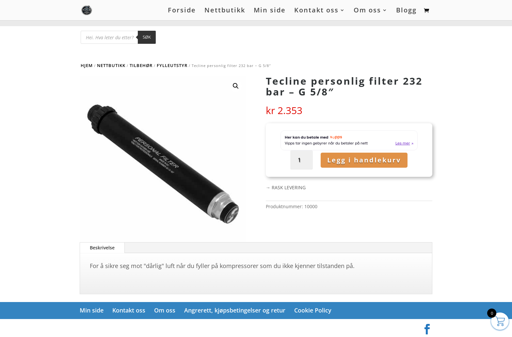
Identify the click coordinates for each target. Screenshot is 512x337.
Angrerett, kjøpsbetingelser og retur (234, 310)
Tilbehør (141, 65)
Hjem (87, 65)
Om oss (367, 11)
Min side (270, 11)
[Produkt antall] (301, 160)
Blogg (406, 11)
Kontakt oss (316, 11)
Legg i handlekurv (364, 160)
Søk (147, 37)
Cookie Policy (312, 310)
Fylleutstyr (172, 65)
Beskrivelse (102, 247)
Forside (182, 11)
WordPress (157, 327)
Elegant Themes (112, 327)
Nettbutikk (224, 11)
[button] (236, 86)
